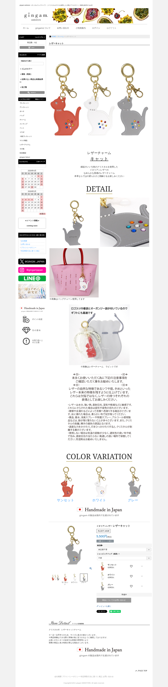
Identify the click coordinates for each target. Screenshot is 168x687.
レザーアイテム (25, 144)
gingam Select (25, 157)
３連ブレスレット (26, 136)
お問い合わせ (25, 244)
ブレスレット (24, 103)
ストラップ (23, 124)
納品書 (100, 545)
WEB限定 (23, 153)
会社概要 (24, 241)
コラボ (22, 132)
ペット (22, 128)
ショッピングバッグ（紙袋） (108, 554)
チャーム (23, 120)
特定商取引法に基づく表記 (30, 251)
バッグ (22, 115)
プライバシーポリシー (28, 247)
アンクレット (24, 107)
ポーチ (22, 111)
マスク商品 (23, 140)
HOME (54, 36)
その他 (22, 149)
